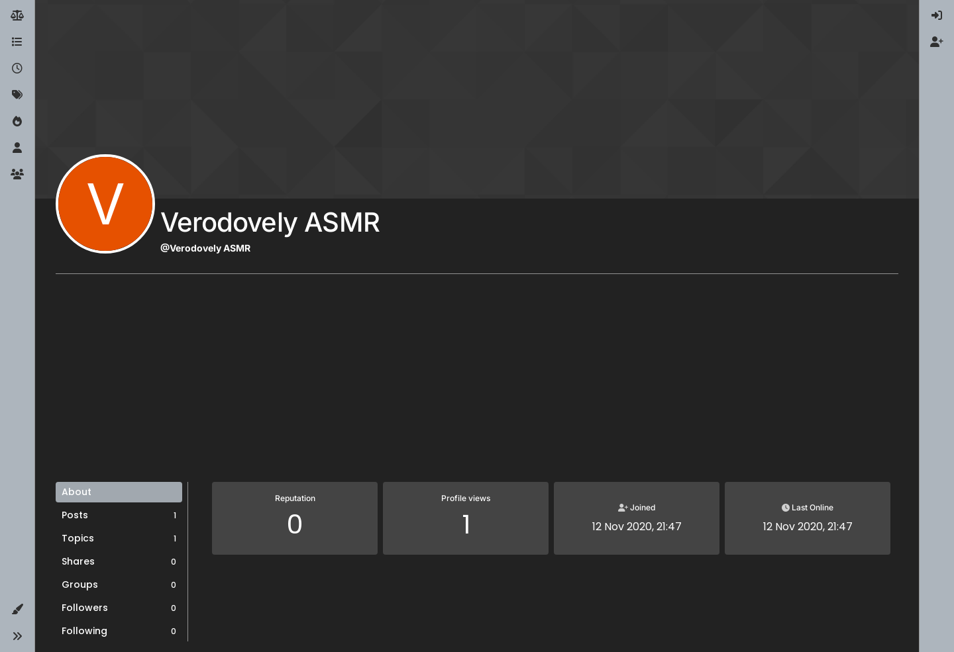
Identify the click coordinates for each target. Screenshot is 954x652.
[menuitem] (937, 15)
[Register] (937, 42)
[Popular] (17, 121)
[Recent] (17, 68)
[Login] (937, 15)
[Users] (17, 148)
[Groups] (17, 174)
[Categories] (17, 42)
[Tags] (17, 95)
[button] (17, 609)
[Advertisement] (477, 382)
